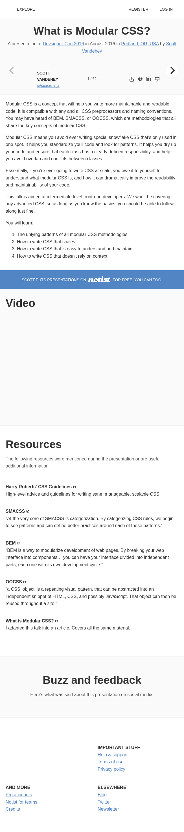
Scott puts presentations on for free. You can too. (92, 280)
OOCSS (14, 581)
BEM (11, 543)
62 (95, 79)
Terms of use (111, 761)
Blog (102, 794)
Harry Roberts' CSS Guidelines (39, 486)
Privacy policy (111, 769)
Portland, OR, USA (140, 43)
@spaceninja (48, 86)
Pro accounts (19, 794)
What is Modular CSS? (92, 31)
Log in (166, 9)
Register (138, 9)
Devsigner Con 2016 (63, 43)
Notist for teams (21, 802)
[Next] (172, 70)
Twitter (104, 802)
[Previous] (12, 70)
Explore (26, 9)
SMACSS (15, 511)
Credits (13, 809)
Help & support (113, 754)
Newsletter (108, 809)
